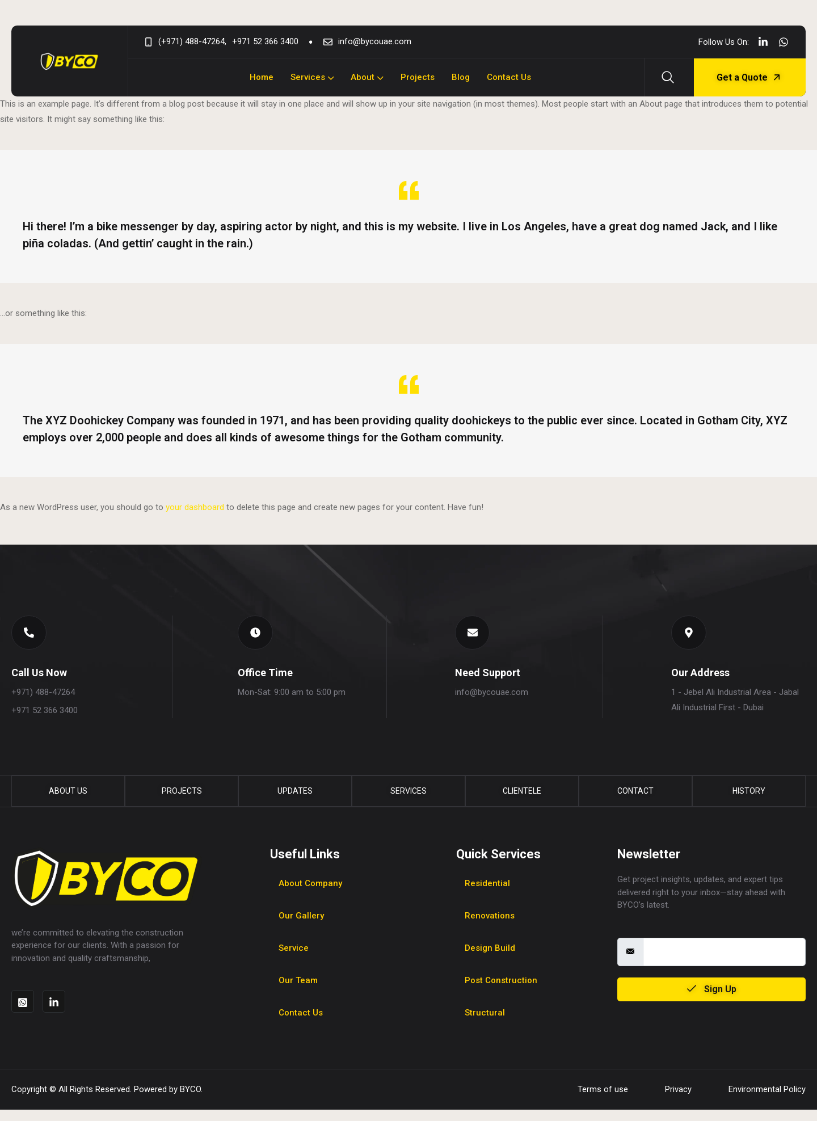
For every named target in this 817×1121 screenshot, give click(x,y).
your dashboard (195, 507)
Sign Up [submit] (711, 999)
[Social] (763, 41)
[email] (724, 963)
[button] (31, 635)
